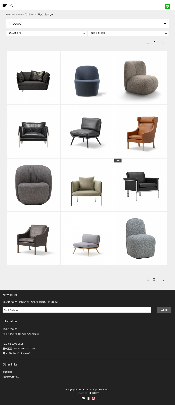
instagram (93, 398)
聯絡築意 (7, 372)
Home (10, 14)
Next (163, 43)
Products (20, 14)
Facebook (88, 398)
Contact (83, 398)
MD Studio (87, 5)
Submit (163, 310)
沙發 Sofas (31, 14)
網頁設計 (82, 393)
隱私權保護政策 (11, 377)
